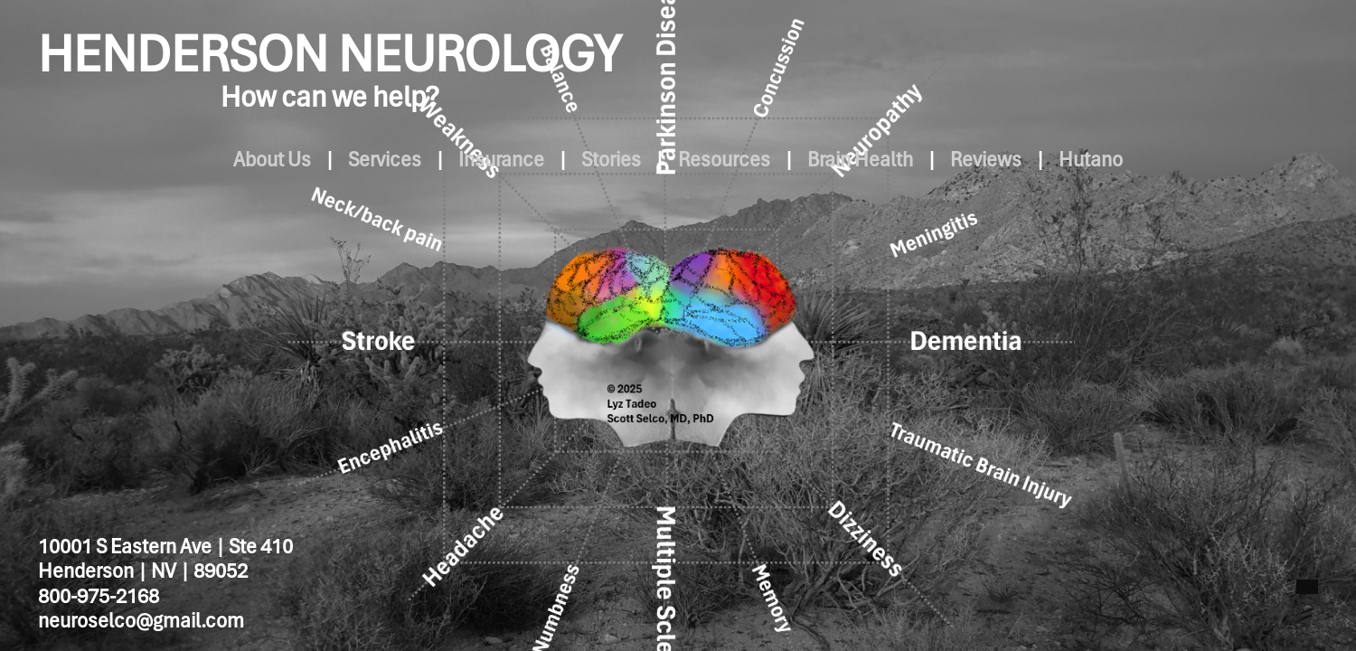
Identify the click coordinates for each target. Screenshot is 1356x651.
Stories (600, 159)
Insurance (469, 159)
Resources (735, 159)
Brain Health (893, 159)
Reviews (1040, 159)
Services (330, 159)
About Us (196, 159)
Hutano (1167, 159)
